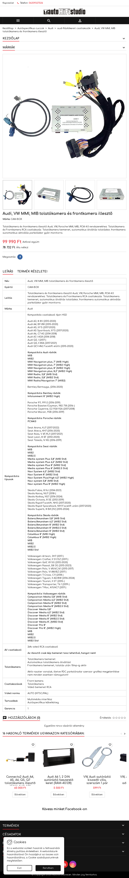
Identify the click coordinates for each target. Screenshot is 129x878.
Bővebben (21, 794)
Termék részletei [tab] (32, 271)
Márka (6, 219)
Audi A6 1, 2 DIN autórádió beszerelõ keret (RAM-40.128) (58, 780)
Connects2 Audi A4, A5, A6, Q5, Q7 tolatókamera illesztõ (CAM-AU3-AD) (20, 781)
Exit (19, 868)
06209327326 (36, 3)
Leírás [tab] (8, 271)
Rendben (48, 868)
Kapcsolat (8, 3)
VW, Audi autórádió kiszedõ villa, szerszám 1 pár (97, 780)
